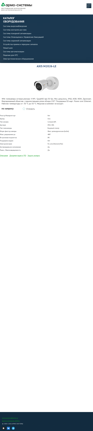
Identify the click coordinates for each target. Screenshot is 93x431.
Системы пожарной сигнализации (17, 33)
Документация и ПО (17, 155)
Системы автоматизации (13, 51)
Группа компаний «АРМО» (11, 421)
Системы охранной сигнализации (17, 40)
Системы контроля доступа (14, 30)
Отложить (30, 109)
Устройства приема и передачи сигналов (20, 44)
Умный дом (8, 48)
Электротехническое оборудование (18, 59)
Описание (4, 155)
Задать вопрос (34, 155)
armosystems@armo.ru (10, 418)
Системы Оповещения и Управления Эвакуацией (23, 37)
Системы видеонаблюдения (15, 26)
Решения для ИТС (10, 55)
